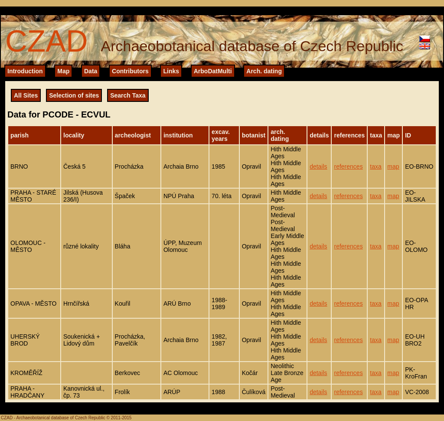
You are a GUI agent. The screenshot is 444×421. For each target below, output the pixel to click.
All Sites (26, 95)
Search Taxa (127, 95)
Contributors (130, 71)
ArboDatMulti (213, 71)
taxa (375, 166)
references (348, 166)
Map (63, 71)
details (318, 166)
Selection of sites (74, 95)
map (393, 166)
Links (171, 71)
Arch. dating (264, 71)
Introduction (25, 71)
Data (90, 71)
